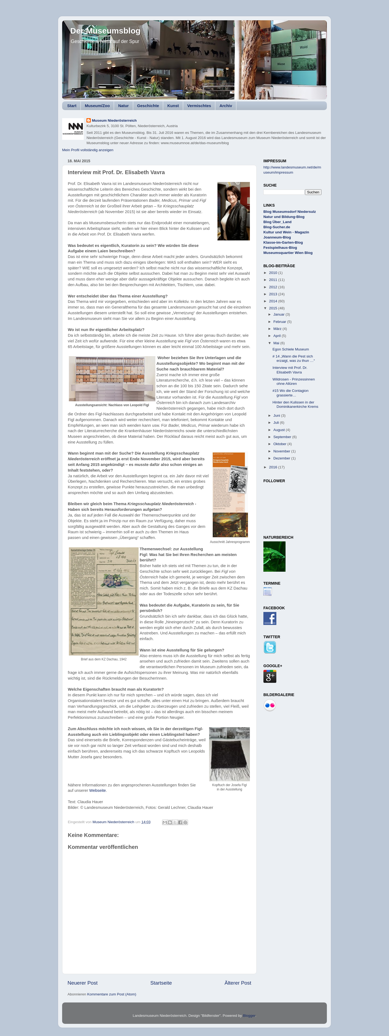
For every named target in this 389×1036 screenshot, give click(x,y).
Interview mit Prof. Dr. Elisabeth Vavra (290, 370)
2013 (273, 294)
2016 (273, 467)
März (278, 329)
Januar (279, 314)
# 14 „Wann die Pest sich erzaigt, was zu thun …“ (294, 358)
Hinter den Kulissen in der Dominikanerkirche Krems (295, 404)
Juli (276, 423)
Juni (277, 415)
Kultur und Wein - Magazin (286, 232)
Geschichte (148, 105)
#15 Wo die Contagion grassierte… (290, 393)
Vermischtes (199, 105)
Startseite (161, 983)
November (282, 451)
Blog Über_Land (277, 222)
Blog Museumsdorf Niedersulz (289, 212)
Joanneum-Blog (277, 237)
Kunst (173, 105)
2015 (273, 308)
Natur (123, 105)
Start (71, 105)
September (282, 437)
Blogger (249, 1016)
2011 (273, 280)
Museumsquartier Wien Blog (288, 253)
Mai (276, 343)
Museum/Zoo (97, 105)
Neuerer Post (83, 983)
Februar (280, 322)
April (277, 336)
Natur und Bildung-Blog (283, 217)
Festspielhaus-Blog (280, 248)
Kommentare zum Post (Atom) (111, 994)
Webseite (97, 790)
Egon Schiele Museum (291, 349)
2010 (273, 273)
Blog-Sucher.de (276, 227)
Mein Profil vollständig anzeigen (87, 150)
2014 (273, 301)
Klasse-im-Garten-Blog (283, 242)
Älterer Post (237, 983)
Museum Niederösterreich (114, 120)
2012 (273, 287)
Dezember (282, 458)
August (279, 430)
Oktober (280, 444)
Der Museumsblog (105, 30)
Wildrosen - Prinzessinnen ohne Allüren (294, 381)
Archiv (225, 105)
